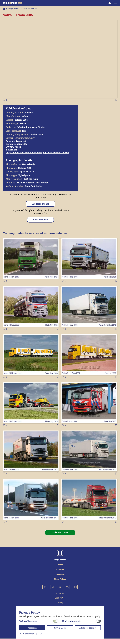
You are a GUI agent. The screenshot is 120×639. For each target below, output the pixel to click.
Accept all (32, 627)
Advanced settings (87, 627)
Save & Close (60, 627)
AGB (40, 633)
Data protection (27, 633)
